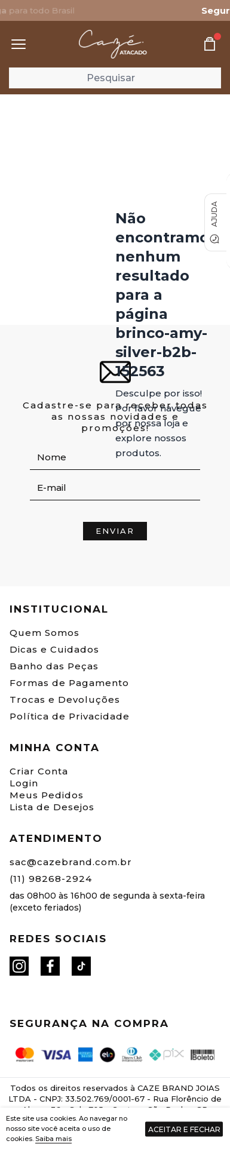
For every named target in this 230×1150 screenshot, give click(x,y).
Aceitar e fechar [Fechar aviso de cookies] (184, 1128)
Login (24, 783)
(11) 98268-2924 (51, 878)
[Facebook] (50, 966)
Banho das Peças (54, 666)
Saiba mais (53, 1138)
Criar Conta (39, 771)
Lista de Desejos (52, 807)
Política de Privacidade (70, 716)
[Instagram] (19, 966)
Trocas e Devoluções (65, 699)
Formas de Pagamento (69, 682)
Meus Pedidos (47, 795)
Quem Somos (44, 632)
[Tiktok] (81, 966)
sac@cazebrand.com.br (71, 862)
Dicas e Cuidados (54, 649)
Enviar (115, 531)
